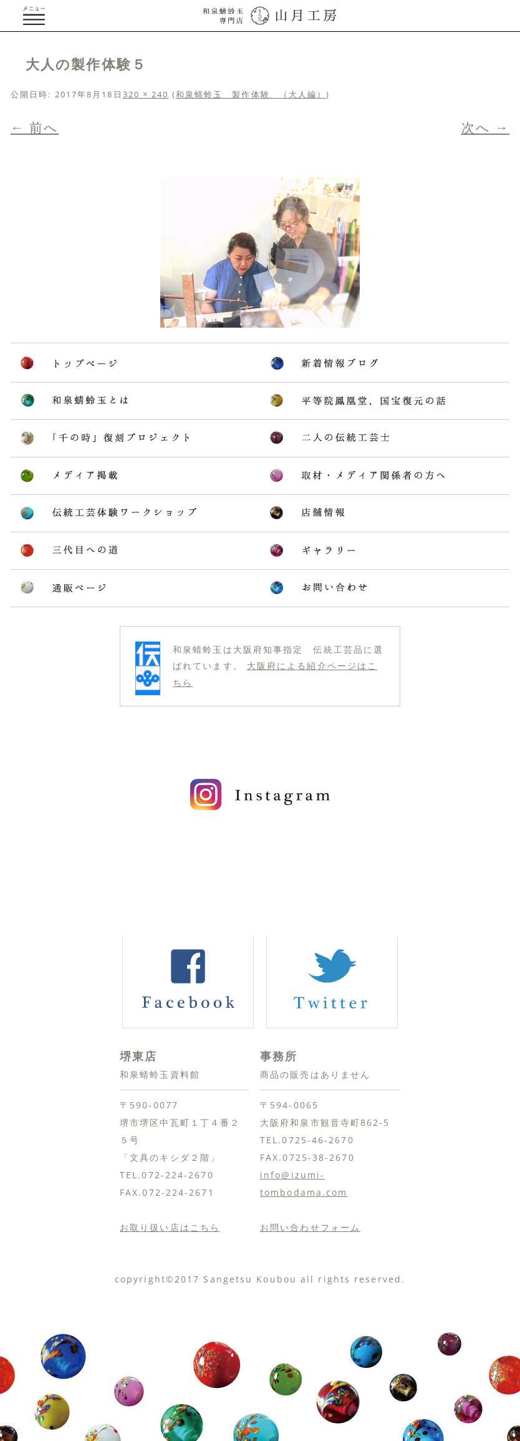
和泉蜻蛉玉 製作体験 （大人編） (251, 94)
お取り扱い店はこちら (170, 1227)
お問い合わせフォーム (310, 1227)
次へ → (485, 127)
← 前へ (35, 127)
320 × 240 (146, 94)
